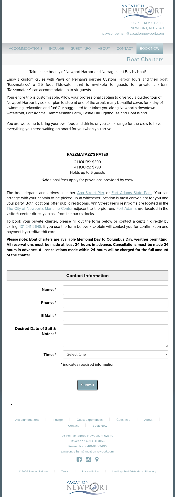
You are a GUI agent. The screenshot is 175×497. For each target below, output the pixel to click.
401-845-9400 (97, 446)
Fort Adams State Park (131, 192)
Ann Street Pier (91, 192)
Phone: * (48, 302)
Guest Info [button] (81, 48)
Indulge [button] (56, 48)
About (148, 420)
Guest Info (123, 420)
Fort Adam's (126, 208)
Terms (64, 471)
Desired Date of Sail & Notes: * (35, 331)
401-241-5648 (30, 226)
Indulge (58, 420)
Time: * (50, 354)
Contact (73, 426)
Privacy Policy (90, 471)
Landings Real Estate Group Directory (134, 471)
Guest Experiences (90, 420)
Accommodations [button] (25, 48)
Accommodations (27, 420)
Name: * (49, 289)
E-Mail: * (48, 315)
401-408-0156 (95, 441)
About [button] (104, 48)
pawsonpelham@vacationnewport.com (133, 33)
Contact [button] (125, 48)
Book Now (100, 426)
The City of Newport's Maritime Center (40, 208)
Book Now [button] (149, 48)
